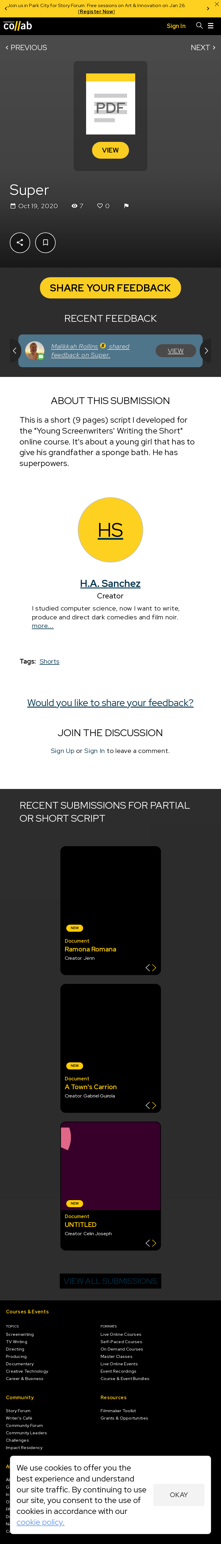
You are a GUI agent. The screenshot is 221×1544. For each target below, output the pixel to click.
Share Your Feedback (110, 287)
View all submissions (110, 1281)
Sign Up (63, 750)
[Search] (199, 26)
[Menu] (210, 26)
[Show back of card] (151, 968)
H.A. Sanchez (110, 583)
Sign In (94, 750)
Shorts (49, 661)
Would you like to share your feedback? (111, 702)
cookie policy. (40, 1522)
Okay (179, 1494)
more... (43, 625)
